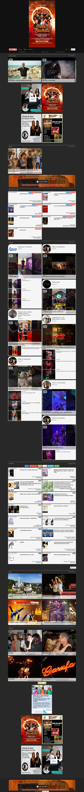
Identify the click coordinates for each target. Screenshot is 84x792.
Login (73, 49)
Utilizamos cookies (38, 791)
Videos (31, 49)
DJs (33, 51)
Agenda (20, 49)
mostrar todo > (71, 55)
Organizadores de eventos (60, 51)
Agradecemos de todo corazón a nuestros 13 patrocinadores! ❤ (42, 185)
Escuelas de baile (22, 51)
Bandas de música (44, 51)
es (69, 49)
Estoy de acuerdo (45, 791)
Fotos (25, 49)
